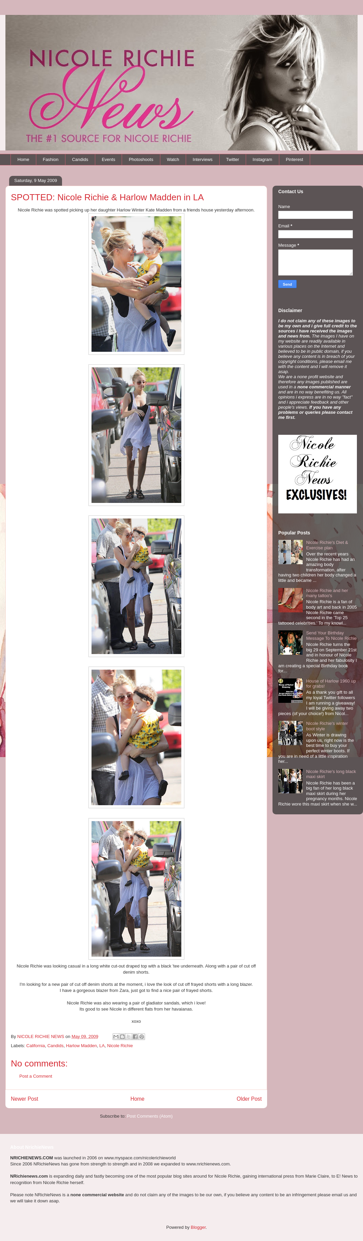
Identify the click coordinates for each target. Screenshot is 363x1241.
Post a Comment (35, 1076)
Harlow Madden (81, 1045)
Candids (80, 159)
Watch (173, 159)
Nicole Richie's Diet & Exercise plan (327, 545)
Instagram (262, 159)
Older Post (249, 1099)
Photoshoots (141, 159)
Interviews (203, 159)
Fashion (50, 159)
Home (23, 159)
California (35, 1045)
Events (108, 159)
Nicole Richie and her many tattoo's (327, 593)
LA (102, 1045)
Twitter (232, 159)
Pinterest (294, 159)
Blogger (198, 1227)
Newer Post (24, 1099)
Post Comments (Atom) (150, 1116)
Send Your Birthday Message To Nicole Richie (331, 635)
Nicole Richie (120, 1045)
